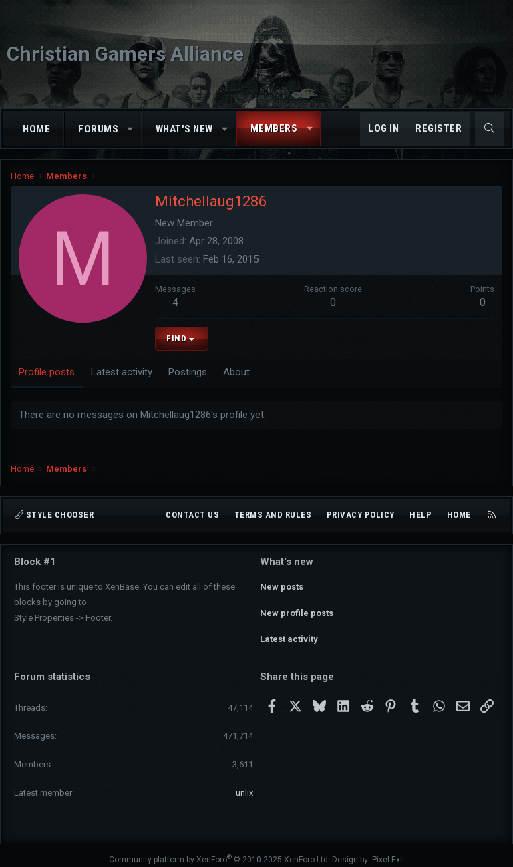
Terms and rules (273, 515)
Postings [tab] (187, 372)
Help (420, 515)
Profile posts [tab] (47, 372)
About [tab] (236, 372)
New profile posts (296, 609)
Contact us (192, 515)
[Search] (489, 129)
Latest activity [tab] (121, 372)
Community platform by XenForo (219, 851)
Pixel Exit (388, 851)
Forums (98, 129)
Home (36, 129)
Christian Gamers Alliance (125, 53)
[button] (130, 129)
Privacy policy (361, 515)
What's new (184, 129)
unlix (244, 784)
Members (274, 128)
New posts (281, 585)
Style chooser (54, 515)
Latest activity (289, 633)
